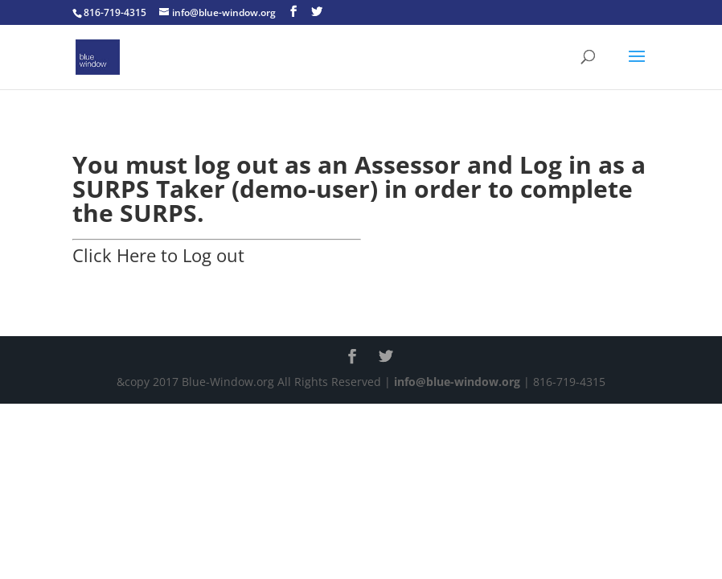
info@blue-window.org (457, 381)
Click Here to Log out (158, 255)
